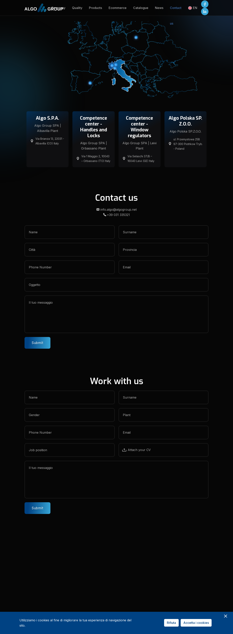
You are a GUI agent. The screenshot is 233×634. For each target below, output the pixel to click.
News (159, 8)
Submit (37, 343)
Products (95, 8)
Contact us (175, 11)
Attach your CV (136, 449)
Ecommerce (118, 8)
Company (58, 8)
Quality (77, 8)
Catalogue (140, 8)
